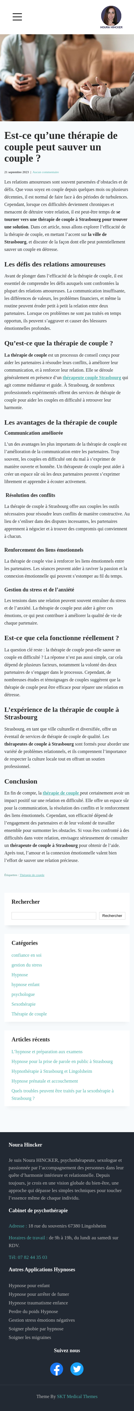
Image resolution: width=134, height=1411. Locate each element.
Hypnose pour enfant (29, 1285)
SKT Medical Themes (77, 1396)
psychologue (23, 994)
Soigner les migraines (30, 1337)
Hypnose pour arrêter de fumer (39, 1294)
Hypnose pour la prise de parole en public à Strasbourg (62, 1061)
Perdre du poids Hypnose (33, 1311)
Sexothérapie (24, 1004)
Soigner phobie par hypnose (36, 1328)
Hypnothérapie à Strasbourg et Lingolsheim (52, 1071)
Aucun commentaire (46, 172)
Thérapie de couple (32, 875)
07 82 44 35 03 (32, 1257)
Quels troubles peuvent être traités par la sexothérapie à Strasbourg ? (63, 1094)
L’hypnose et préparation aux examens (47, 1051)
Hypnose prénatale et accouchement (45, 1081)
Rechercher (26, 902)
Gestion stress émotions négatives (42, 1320)
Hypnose (20, 974)
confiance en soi (26, 955)
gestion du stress (27, 964)
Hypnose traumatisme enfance (38, 1303)
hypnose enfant (25, 984)
